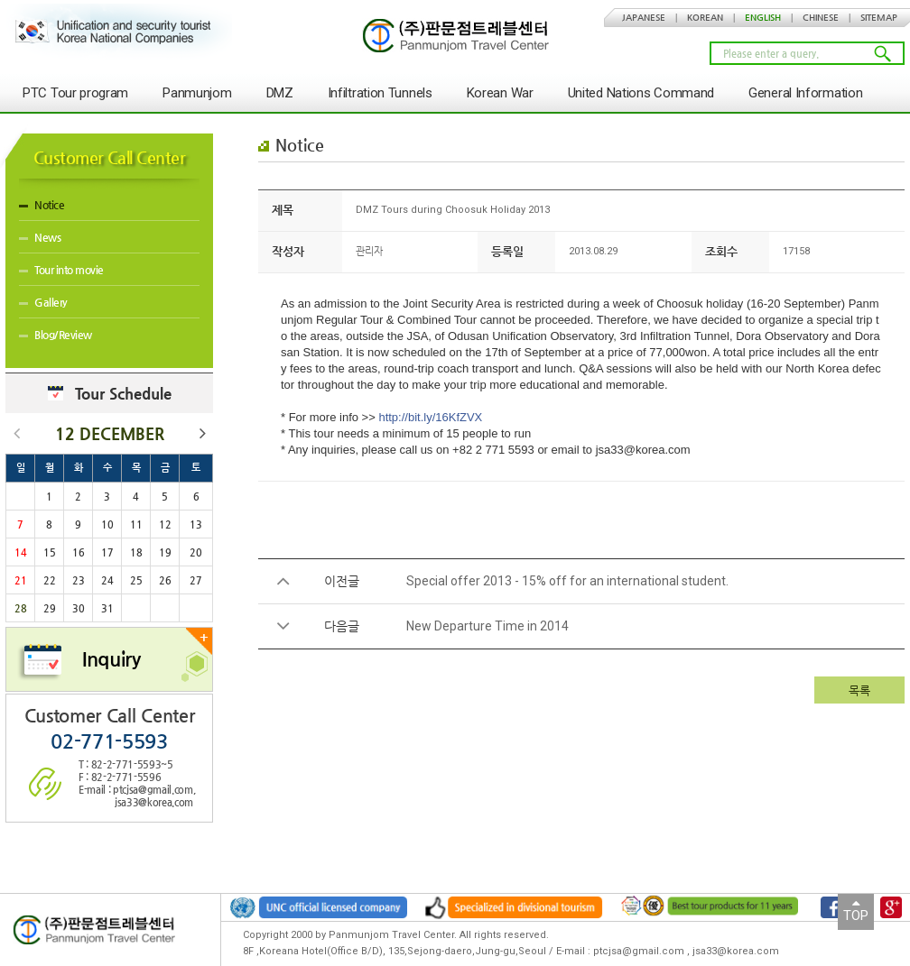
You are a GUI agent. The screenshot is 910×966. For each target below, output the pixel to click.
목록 (859, 690)
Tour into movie (61, 269)
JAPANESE (643, 18)
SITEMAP (878, 18)
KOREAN (705, 18)
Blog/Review (55, 334)
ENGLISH (763, 18)
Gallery (43, 302)
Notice (41, 204)
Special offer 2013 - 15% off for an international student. (567, 581)
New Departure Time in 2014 (487, 626)
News (39, 237)
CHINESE (821, 18)
